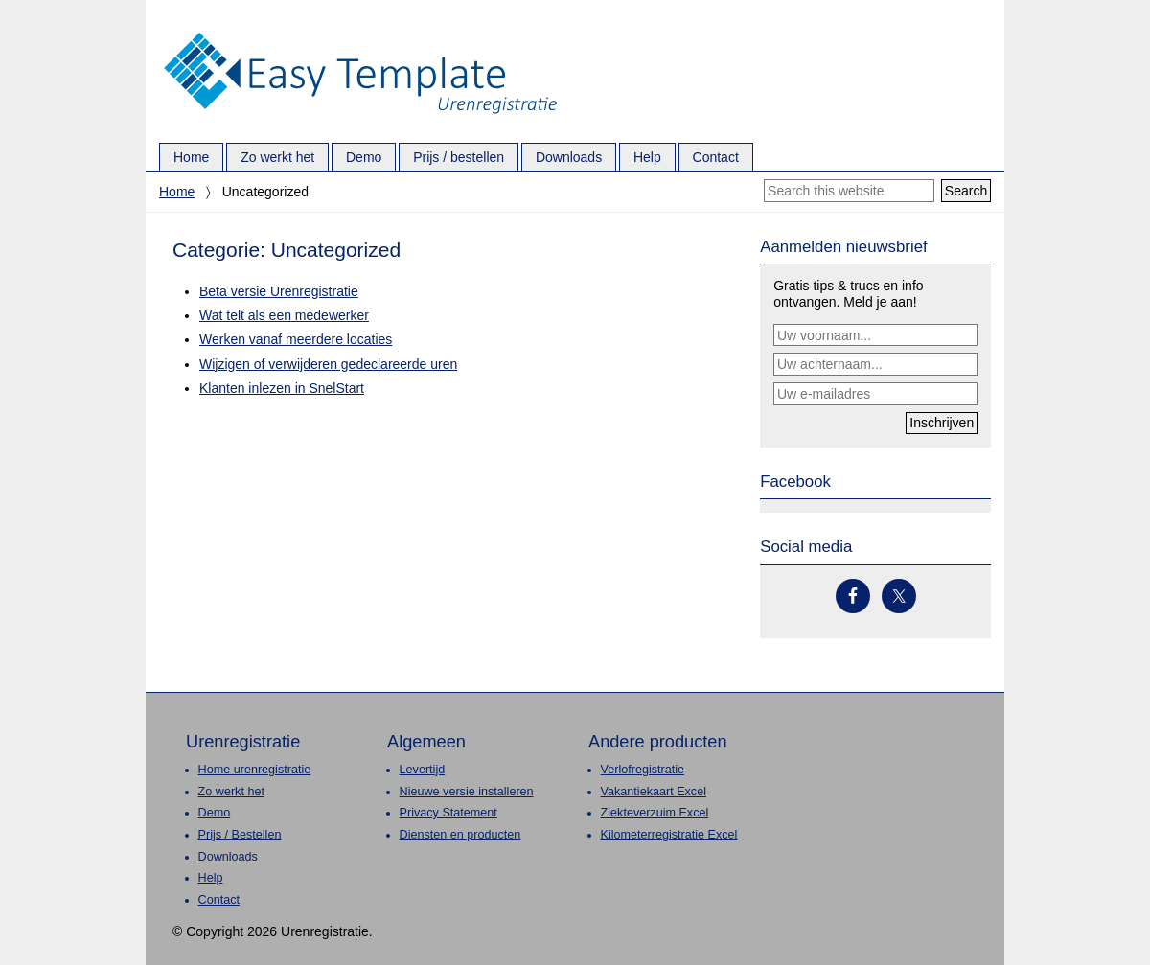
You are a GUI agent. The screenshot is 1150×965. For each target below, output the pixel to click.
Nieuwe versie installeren (467, 791)
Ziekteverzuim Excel (655, 812)
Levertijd (423, 769)
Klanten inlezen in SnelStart (281, 388)
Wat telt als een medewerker (284, 315)
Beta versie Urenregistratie (278, 291)
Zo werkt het (231, 791)
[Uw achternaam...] (875, 364)
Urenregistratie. (360, 33)
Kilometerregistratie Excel (669, 834)
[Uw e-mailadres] (875, 393)
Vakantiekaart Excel (653, 791)
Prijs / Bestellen (240, 834)
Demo (214, 812)
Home (177, 191)
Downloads (228, 856)
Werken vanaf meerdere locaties (295, 339)
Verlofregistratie (643, 769)
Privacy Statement (448, 812)
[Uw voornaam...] (875, 335)
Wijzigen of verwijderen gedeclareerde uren (328, 364)
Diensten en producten (460, 834)
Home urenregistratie (254, 769)
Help (210, 878)
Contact (219, 900)
